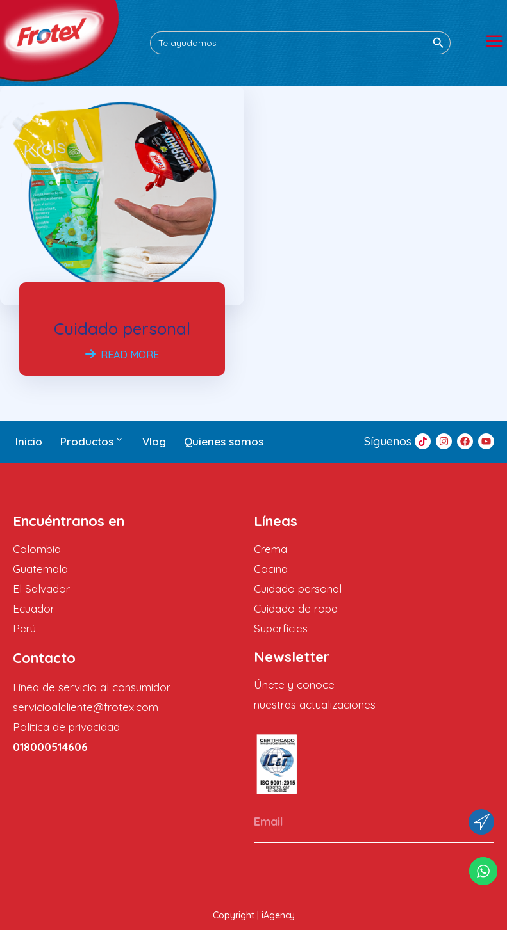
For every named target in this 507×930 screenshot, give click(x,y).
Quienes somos (223, 441)
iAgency (278, 915)
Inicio (28, 441)
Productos (92, 441)
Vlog (154, 441)
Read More (122, 354)
